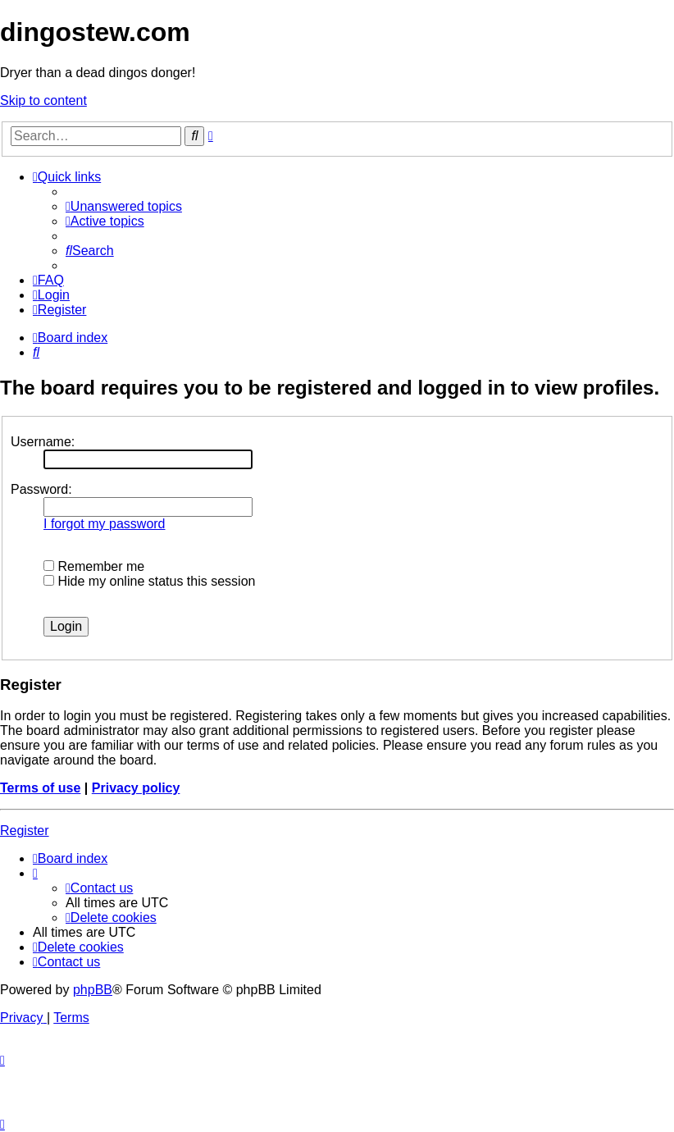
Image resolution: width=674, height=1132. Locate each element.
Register (24, 831)
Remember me (93, 566)
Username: (43, 442)
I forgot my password (104, 524)
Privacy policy (136, 788)
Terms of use (40, 788)
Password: (41, 489)
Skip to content (43, 100)
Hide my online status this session (149, 581)
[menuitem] (124, 206)
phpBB (92, 990)
